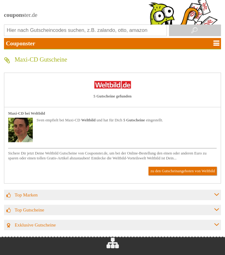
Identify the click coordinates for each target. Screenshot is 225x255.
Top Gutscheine (29, 209)
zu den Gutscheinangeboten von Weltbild (182, 171)
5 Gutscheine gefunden (112, 96)
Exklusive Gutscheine (35, 224)
